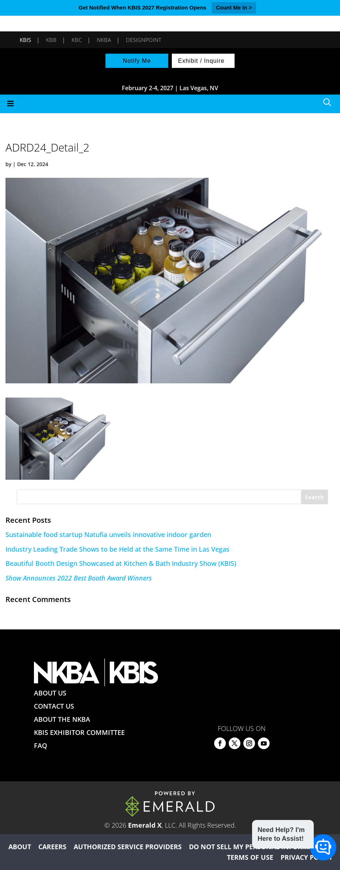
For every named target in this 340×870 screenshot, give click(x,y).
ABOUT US (50, 693)
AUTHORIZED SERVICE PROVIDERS (128, 846)
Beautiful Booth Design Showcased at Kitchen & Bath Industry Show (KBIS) (120, 563)
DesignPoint (143, 39)
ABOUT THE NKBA (62, 719)
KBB (51, 39)
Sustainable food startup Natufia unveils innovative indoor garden (108, 534)
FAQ (40, 745)
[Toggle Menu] (170, 104)
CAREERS (52, 846)
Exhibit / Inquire (201, 61)
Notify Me (137, 61)
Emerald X (145, 825)
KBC (77, 39)
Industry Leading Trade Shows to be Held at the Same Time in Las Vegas (117, 549)
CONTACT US (54, 706)
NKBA (104, 39)
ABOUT (19, 846)
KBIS (25, 39)
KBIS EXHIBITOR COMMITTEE (79, 732)
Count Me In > (234, 7)
